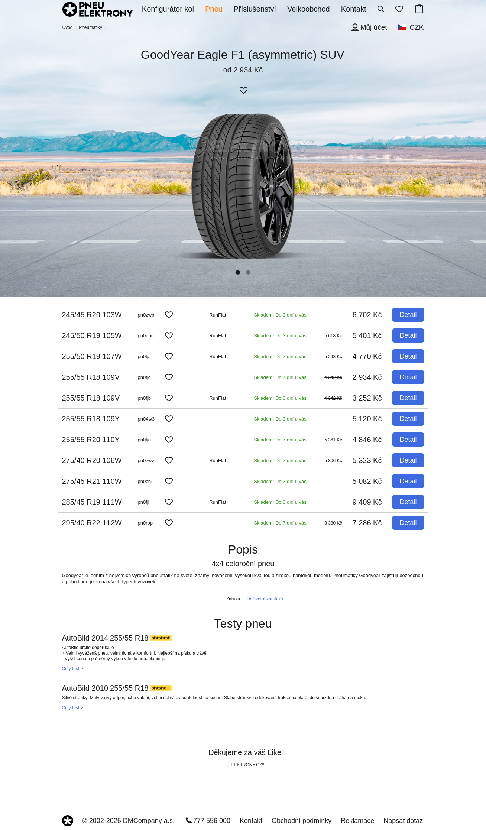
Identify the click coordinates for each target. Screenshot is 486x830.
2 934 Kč (367, 377)
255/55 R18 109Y (91, 419)
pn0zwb (146, 315)
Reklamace (357, 820)
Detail (408, 314)
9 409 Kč (367, 502)
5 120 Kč (367, 419)
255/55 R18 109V (91, 377)
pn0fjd (144, 439)
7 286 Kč (367, 523)
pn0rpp (145, 523)
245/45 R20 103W (92, 315)
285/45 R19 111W (92, 502)
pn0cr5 (145, 481)
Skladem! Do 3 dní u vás (280, 315)
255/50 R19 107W (92, 356)
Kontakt (251, 820)
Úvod (67, 27)
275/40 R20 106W (92, 460)
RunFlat (217, 315)
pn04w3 (146, 419)
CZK (417, 27)
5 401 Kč (367, 335)
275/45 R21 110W (92, 481)
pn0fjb (144, 398)
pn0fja (144, 356)
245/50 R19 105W (92, 335)
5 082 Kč (367, 481)
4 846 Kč (367, 439)
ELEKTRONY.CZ (245, 765)
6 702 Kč (367, 315)
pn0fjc (144, 377)
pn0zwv (146, 460)
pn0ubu (146, 335)
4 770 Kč (367, 356)
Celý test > (72, 668)
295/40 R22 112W (92, 523)
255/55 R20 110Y (91, 439)
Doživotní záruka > (265, 599)
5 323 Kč (367, 460)
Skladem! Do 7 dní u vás (280, 356)
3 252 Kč (367, 398)
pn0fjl (143, 502)
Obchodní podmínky (301, 820)
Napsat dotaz (403, 820)
